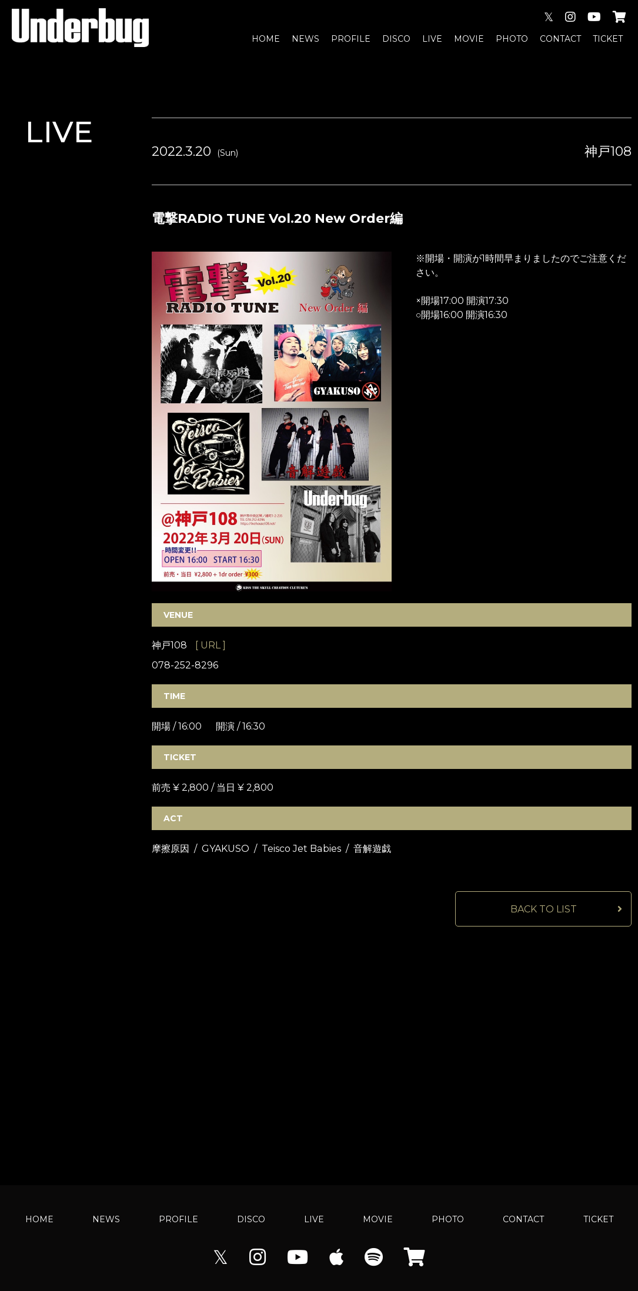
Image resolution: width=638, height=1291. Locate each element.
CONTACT (560, 39)
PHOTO (512, 39)
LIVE (432, 39)
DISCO (396, 39)
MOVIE (469, 39)
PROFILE (350, 39)
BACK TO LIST (543, 909)
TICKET (608, 39)
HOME (266, 39)
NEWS (305, 39)
